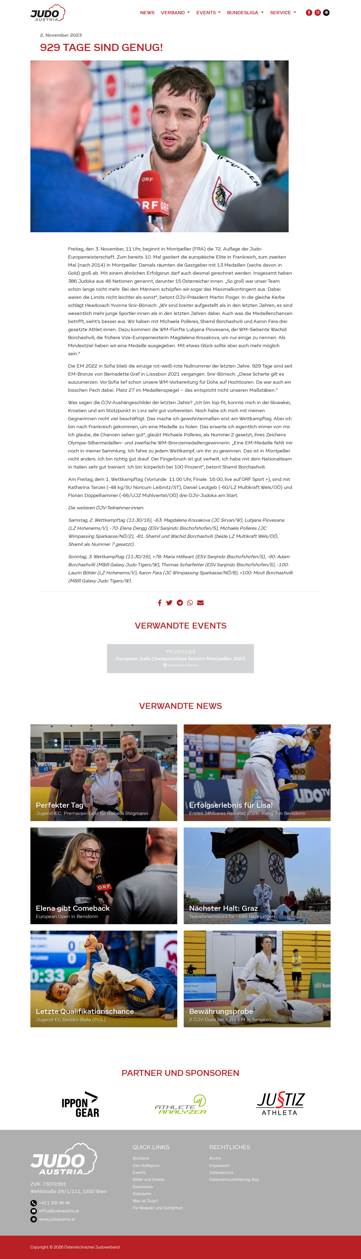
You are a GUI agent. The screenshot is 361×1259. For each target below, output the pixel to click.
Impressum (219, 1165)
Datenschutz (221, 1172)
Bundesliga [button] (243, 13)
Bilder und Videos (148, 1179)
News (147, 13)
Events (139, 1172)
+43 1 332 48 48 (50, 1202)
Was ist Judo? (145, 1201)
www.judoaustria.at (52, 1219)
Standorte (142, 1193)
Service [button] (281, 13)
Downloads (143, 1186)
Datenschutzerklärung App (234, 1179)
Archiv (215, 1158)
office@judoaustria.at (54, 1211)
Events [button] (206, 13)
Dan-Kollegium (146, 1165)
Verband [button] (173, 13)
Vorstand (141, 1158)
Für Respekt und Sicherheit (158, 1208)
